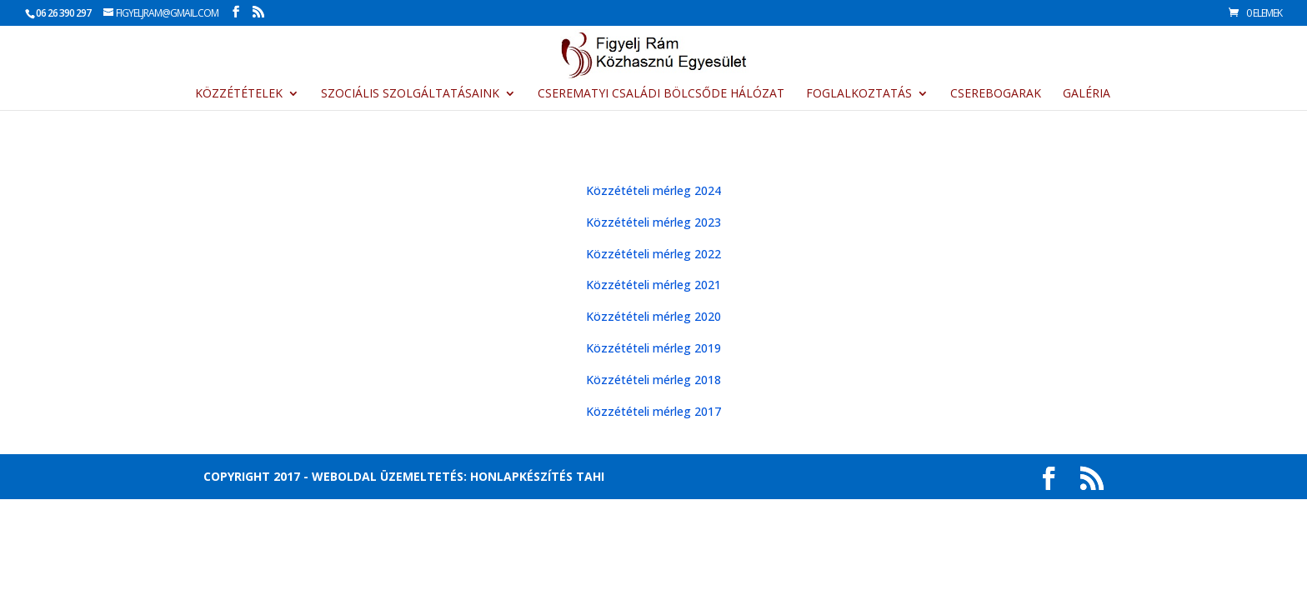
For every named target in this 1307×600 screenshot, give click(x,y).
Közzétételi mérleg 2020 (653, 316)
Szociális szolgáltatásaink (410, 94)
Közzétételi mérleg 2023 (653, 222)
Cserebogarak (995, 94)
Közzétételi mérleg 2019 (653, 348)
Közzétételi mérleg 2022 (653, 254)
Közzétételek (239, 94)
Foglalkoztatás (859, 94)
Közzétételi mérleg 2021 (653, 284)
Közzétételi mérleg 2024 (653, 190)
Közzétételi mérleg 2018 (653, 380)
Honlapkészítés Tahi (537, 476)
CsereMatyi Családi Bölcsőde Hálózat (661, 94)
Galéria (1086, 94)
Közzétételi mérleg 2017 (653, 411)
